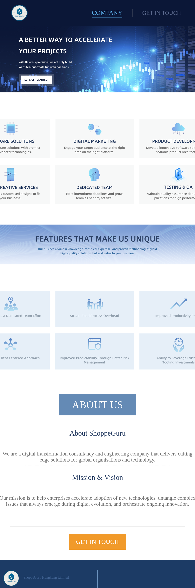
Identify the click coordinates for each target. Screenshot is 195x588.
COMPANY (107, 12)
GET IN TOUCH (161, 13)
